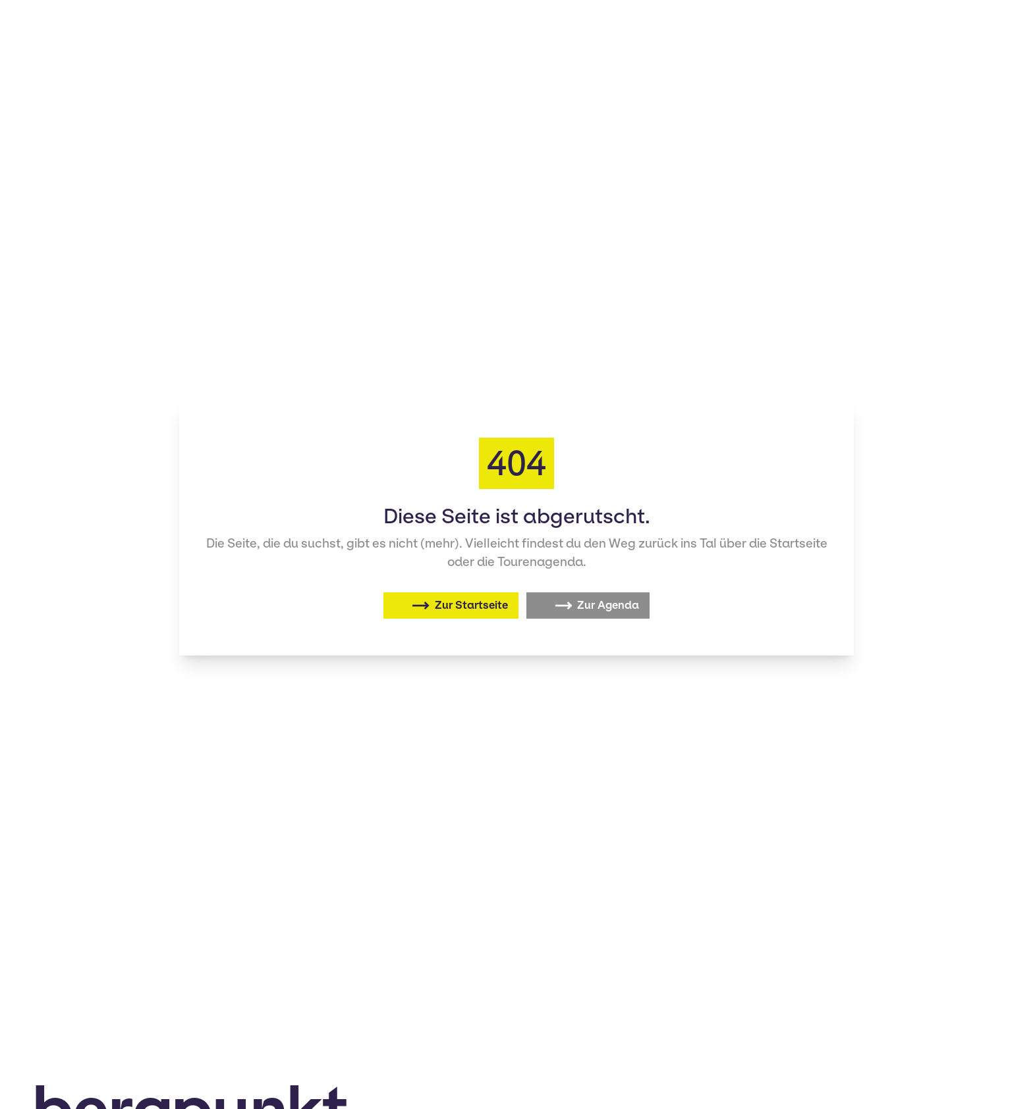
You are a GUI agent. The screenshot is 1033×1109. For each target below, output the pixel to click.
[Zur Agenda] (588, 605)
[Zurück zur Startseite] (450, 605)
